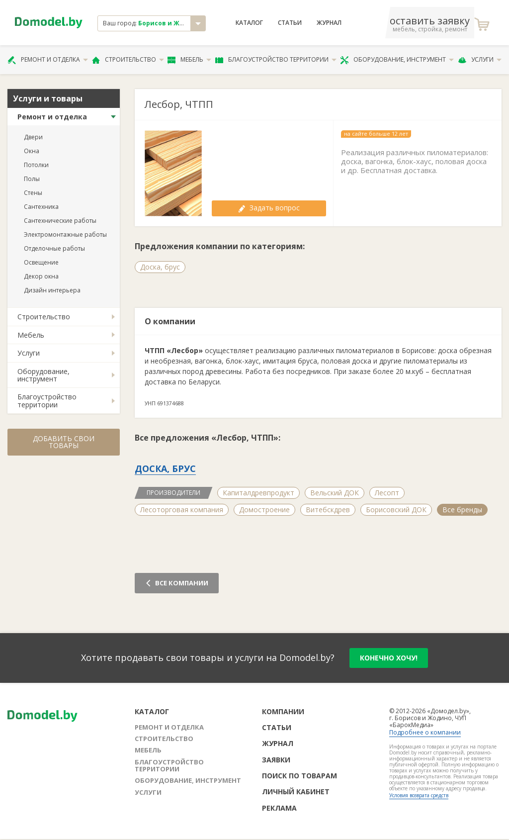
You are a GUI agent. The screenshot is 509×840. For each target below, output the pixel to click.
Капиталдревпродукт (258, 492)
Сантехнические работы (60, 220)
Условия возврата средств (418, 795)
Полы (32, 179)
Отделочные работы (54, 248)
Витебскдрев (328, 509)
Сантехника (41, 206)
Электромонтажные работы (65, 234)
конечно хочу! (389, 657)
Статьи (290, 23)
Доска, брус (160, 267)
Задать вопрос (269, 207)
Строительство (128, 59)
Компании (283, 711)
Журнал (329, 23)
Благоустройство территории (276, 59)
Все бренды (462, 509)
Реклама (279, 808)
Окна (31, 151)
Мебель (189, 59)
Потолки (36, 165)
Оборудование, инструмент (397, 59)
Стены (33, 192)
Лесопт (387, 492)
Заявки (276, 759)
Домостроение (264, 509)
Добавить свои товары (63, 442)
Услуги (480, 59)
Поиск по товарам (299, 775)
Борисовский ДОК (396, 509)
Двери (33, 137)
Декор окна (41, 276)
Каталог (249, 23)
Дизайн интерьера (52, 290)
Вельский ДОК (334, 492)
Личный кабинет (296, 791)
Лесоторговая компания (181, 509)
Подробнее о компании (425, 732)
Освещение (41, 262)
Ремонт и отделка (47, 59)
